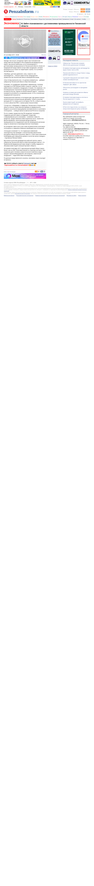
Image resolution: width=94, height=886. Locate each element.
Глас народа (27, 16)
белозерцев (12, 171)
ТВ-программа (54, 16)
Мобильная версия (9, 883)
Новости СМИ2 (52, 66)
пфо (8, 171)
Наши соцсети (82, 883)
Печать (43, 55)
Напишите (27, 163)
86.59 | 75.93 (83, 14)
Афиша (70, 16)
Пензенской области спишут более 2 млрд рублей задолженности (76, 74)
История (65, 16)
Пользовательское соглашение (24, 883)
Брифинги (20, 19)
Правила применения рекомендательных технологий (50, 883)
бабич (5, 171)
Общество (41, 19)
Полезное (75, 16)
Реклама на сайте (71, 883)
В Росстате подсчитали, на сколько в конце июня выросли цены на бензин (75, 108)
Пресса (60, 16)
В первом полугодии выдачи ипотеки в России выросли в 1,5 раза (75, 98)
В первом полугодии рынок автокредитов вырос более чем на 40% (76, 69)
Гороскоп (80, 16)
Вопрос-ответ (34, 16)
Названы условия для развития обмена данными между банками (75, 93)
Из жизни (78, 19)
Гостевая (86, 16)
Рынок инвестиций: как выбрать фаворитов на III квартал (73, 103)
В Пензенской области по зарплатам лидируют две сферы (74, 83)
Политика (27, 19)
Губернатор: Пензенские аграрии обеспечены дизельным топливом (74, 64)
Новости (7, 16)
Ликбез (41, 16)
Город (14, 19)
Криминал (66, 19)
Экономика (34, 19)
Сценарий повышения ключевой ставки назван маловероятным (76, 78)
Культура (48, 19)
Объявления (13, 16)
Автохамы (20, 16)
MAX (32, 165)
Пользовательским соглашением (22, 881)
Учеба (84, 19)
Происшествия (57, 19)
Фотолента (46, 16)
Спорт (72, 19)
